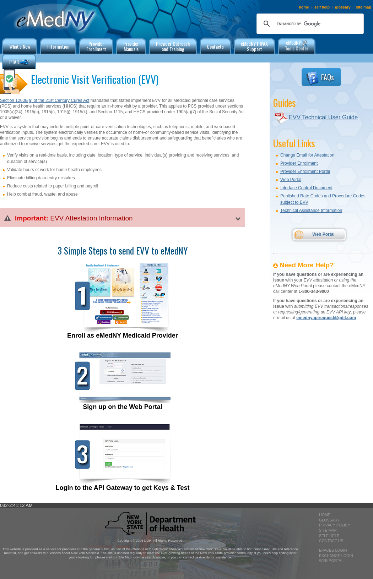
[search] (309, 24)
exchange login (336, 555)
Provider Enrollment (299, 163)
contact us (331, 541)
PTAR (19, 62)
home (304, 7)
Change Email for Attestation (307, 155)
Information (58, 46)
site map (363, 7)
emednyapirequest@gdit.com (326, 317)
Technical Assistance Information (311, 210)
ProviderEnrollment (96, 46)
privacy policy (334, 525)
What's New (19, 46)
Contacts (215, 46)
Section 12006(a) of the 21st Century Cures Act (44, 100)
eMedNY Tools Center (296, 45)
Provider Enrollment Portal (305, 171)
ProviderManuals (131, 46)
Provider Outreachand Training (173, 46)
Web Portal (290, 179)
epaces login (333, 550)
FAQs (319, 78)
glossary (343, 7)
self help (322, 7)
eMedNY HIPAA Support (254, 46)
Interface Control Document (306, 187)
